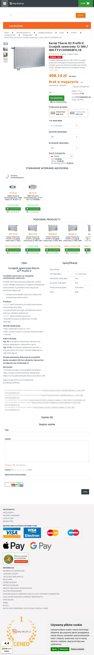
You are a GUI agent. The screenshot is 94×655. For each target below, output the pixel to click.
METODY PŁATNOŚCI (11, 585)
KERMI (79, 91)
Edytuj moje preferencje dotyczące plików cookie (25, 608)
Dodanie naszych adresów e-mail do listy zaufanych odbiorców (31, 594)
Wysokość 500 (10, 35)
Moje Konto (8, 513)
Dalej (85, 492)
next (87, 239)
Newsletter (8, 521)
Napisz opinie (73, 54)
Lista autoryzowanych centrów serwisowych (23, 597)
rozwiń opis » (54, 70)
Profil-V (74, 33)
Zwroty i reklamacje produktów (17, 588)
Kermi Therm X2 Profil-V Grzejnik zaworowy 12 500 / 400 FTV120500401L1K (33, 38)
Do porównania (60, 102)
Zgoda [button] (54, 649)
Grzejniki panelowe (45, 33)
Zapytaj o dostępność (81, 87)
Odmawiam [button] (63, 649)
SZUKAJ (81, 15)
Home (6, 33)
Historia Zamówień (11, 515)
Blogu (6, 605)
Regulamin (7, 579)
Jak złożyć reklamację (13, 577)
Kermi (62, 33)
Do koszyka (13, 209)
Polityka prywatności (12, 591)
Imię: (7, 430)
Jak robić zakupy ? (11, 574)
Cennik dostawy (10, 582)
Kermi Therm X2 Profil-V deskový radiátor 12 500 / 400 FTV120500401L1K (57, 400)
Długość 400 (27, 35)
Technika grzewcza (23, 33)
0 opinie (63, 54)
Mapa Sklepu (8, 600)
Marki (5, 603)
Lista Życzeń (8, 518)
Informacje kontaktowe (14, 571)
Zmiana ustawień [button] (77, 649)
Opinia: (8, 439)
